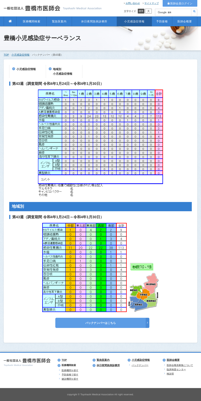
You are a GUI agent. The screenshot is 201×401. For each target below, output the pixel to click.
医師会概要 (184, 21)
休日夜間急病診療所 (94, 21)
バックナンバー (140, 365)
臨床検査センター (176, 369)
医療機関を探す (70, 370)
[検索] (176, 12)
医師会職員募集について (180, 365)
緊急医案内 (59, 21)
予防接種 (162, 21)
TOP (6, 54)
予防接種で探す (70, 374)
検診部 (170, 373)
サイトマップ (151, 3)
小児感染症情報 (134, 21)
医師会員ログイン (180, 3)
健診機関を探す (70, 379)
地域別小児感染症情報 (62, 71)
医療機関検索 (31, 21)
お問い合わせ (132, 3)
